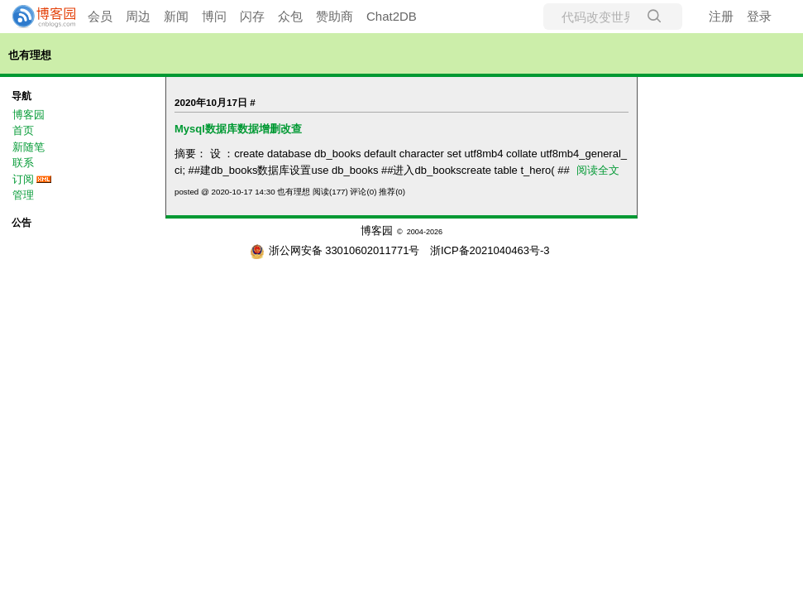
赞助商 (334, 16)
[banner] (37, 16)
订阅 (23, 179)
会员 (100, 16)
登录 (759, 16)
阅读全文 (597, 170)
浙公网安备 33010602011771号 (335, 250)
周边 (138, 16)
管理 (23, 195)
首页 (23, 130)
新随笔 (28, 147)
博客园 (28, 114)
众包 (290, 16)
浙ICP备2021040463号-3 (490, 250)
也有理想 (29, 55)
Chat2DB (391, 16)
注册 (721, 16)
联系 (23, 162)
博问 (214, 16)
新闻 (176, 16)
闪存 (252, 16)
